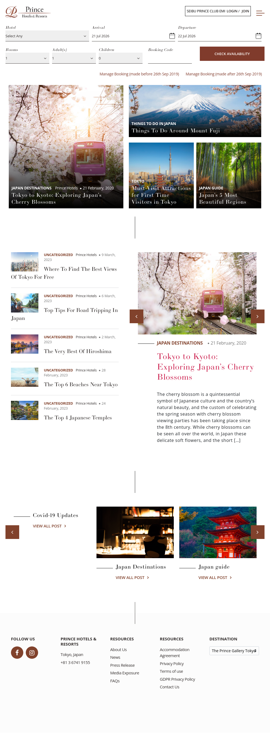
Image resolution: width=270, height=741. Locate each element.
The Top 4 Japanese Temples (78, 417)
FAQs (115, 680)
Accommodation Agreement (174, 652)
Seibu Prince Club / (218, 10)
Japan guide (211, 188)
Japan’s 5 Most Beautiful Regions (222, 198)
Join (245, 10)
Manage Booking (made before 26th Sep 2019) (139, 73)
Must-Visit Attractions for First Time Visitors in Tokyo (161, 195)
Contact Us (169, 686)
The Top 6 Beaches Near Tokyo (81, 384)
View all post (47, 526)
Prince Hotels (86, 254)
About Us (118, 649)
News (115, 657)
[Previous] (136, 316)
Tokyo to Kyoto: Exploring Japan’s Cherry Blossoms (205, 367)
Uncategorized (58, 254)
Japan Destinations (32, 188)
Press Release (122, 665)
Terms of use (171, 671)
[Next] (258, 316)
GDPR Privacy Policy (177, 679)
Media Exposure (124, 672)
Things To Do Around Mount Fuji (176, 130)
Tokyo (138, 181)
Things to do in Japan (154, 123)
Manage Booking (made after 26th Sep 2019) (224, 73)
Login (232, 10)
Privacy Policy (172, 663)
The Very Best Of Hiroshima (78, 351)
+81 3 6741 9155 (75, 662)
